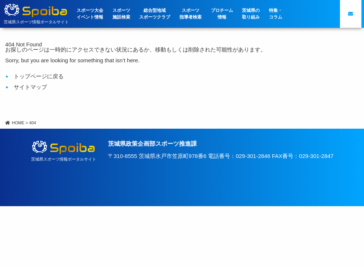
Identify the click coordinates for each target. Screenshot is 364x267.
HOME (14, 123)
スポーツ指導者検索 (190, 13)
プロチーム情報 (222, 13)
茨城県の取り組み (251, 13)
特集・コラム (275, 13)
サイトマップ (30, 87)
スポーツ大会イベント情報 (90, 13)
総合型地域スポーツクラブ (154, 13)
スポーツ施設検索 (121, 13)
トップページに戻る (39, 76)
